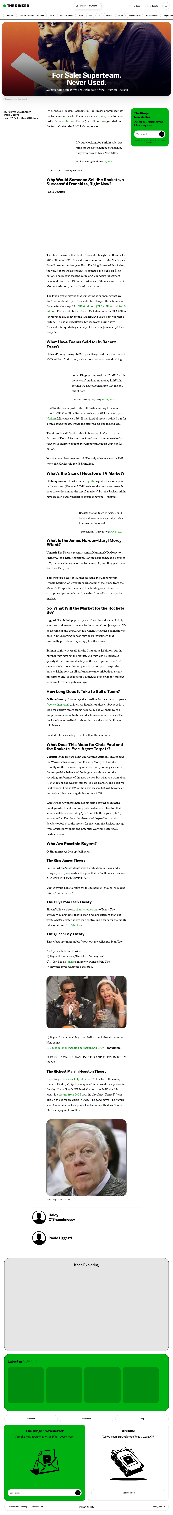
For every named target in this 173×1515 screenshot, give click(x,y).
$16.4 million (86, 306)
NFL (90, 15)
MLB (52, 15)
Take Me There (128, 1492)
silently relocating (87, 909)
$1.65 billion (73, 925)
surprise (100, 116)
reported (59, 873)
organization (66, 121)
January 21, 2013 (109, 399)
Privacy (24, 1506)
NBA (81, 15)
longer (70, 961)
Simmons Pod (135, 15)
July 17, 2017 (109, 161)
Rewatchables (152, 15)
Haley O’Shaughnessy (19, 111)
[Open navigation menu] (166, 5)
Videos (134, 5)
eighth (90, 481)
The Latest (10, 15)
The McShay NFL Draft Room (32, 15)
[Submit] (161, 134)
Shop (141, 1418)
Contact (31, 1418)
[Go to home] (16, 5)
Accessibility (37, 1506)
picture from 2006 (70, 1094)
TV (99, 15)
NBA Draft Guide (66, 15)
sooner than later (58, 704)
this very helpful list (75, 1079)
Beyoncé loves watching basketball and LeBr (77, 1047)
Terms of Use (13, 1506)
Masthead (86, 1418)
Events (120, 15)
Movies (109, 15)
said (68, 873)
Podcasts (151, 5)
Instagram (157, 1506)
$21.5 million (104, 306)
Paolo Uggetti (11, 114)
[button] (88, 5)
